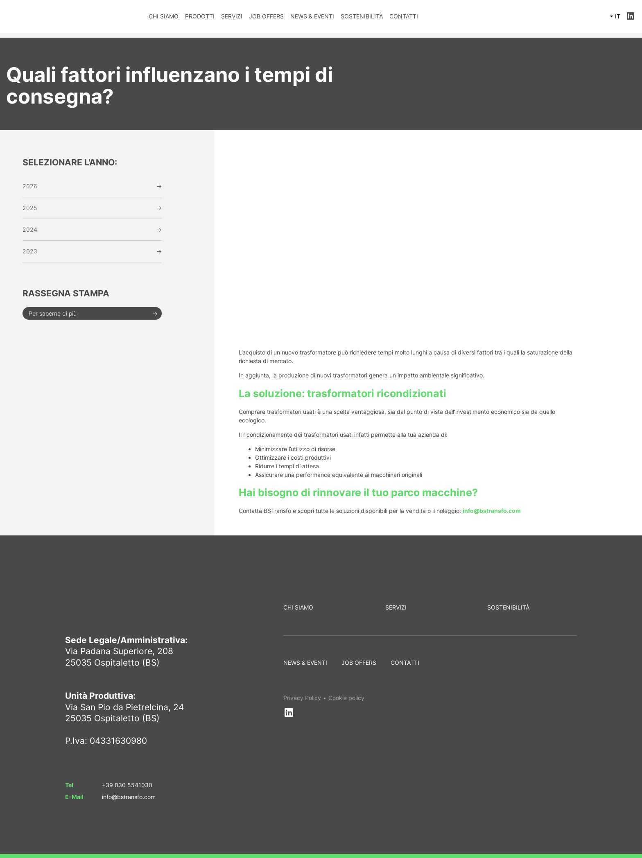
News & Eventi (312, 16)
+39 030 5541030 (127, 784)
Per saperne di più (53, 313)
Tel (69, 784)
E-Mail (74, 796)
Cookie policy (346, 697)
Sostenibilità (362, 16)
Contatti (403, 16)
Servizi (231, 16)
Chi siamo (164, 16)
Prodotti (200, 16)
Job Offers (266, 16)
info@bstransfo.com (129, 796)
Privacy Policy (302, 697)
